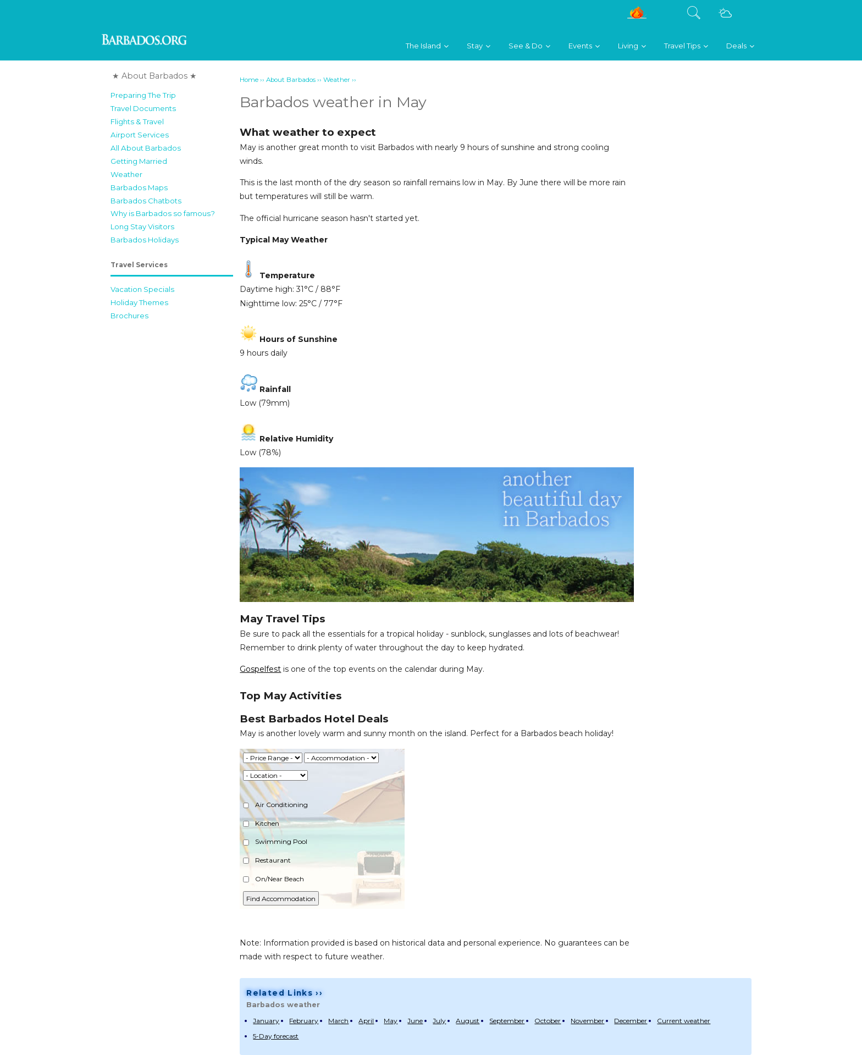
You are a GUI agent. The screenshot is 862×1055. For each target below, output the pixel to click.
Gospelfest (260, 669)
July (439, 1021)
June (415, 1021)
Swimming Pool (275, 841)
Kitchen (261, 823)
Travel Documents (143, 108)
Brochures (129, 315)
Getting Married (138, 161)
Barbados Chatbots (145, 200)
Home (249, 80)
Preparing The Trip (143, 95)
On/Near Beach (273, 879)
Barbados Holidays (144, 239)
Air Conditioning (275, 804)
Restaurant (267, 860)
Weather (126, 174)
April (366, 1021)
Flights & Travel (137, 121)
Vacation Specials (142, 289)
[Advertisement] (171, 491)
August (467, 1021)
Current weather (683, 1021)
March (338, 1021)
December (630, 1021)
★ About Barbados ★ (154, 76)
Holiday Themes (139, 302)
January (266, 1021)
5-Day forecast (276, 1036)
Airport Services (139, 134)
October (547, 1021)
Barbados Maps (139, 187)
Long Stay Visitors (142, 226)
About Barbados (291, 80)
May (390, 1021)
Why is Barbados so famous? (162, 213)
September (506, 1021)
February (303, 1021)
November (587, 1021)
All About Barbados (145, 147)
